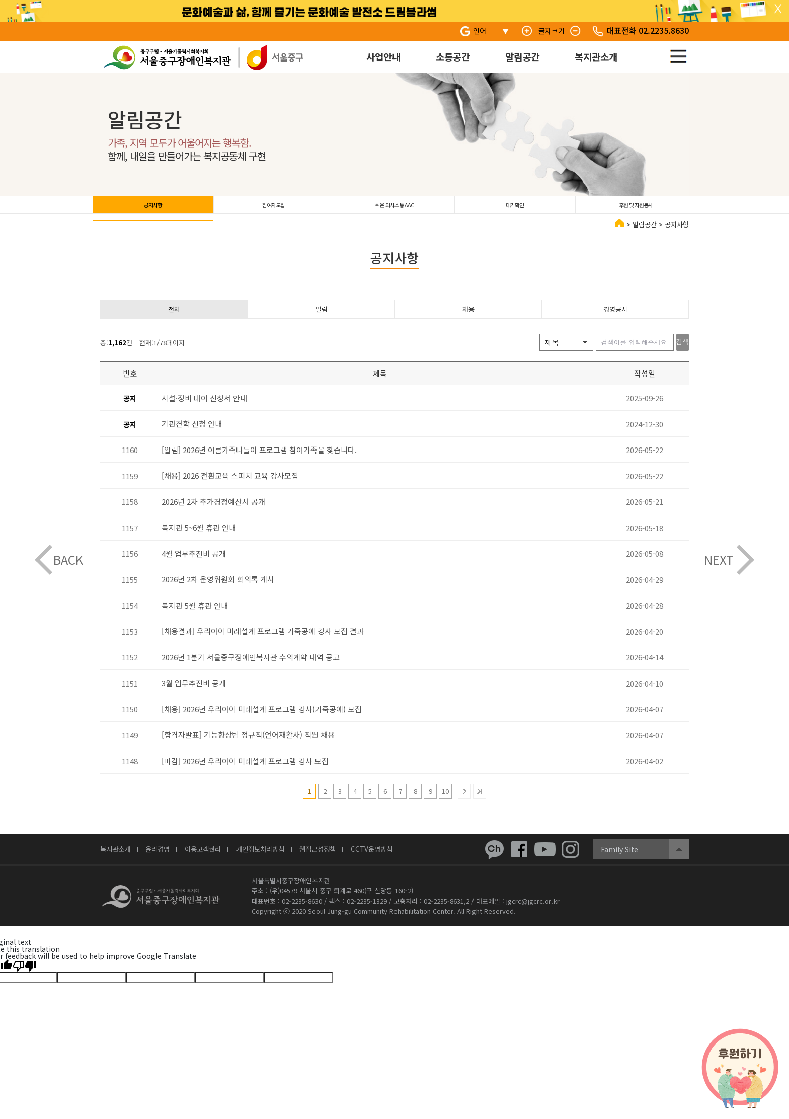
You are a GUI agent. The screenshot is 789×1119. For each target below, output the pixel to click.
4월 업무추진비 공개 (194, 564)
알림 (321, 318)
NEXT (719, 559)
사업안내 (383, 56)
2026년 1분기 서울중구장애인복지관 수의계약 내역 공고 (251, 668)
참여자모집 (273, 208)
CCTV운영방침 (403, 860)
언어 (479, 31)
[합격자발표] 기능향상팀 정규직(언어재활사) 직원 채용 (248, 745)
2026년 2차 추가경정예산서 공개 (213, 512)
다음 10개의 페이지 (464, 802)
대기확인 (515, 208)
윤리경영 (164, 860)
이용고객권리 (215, 860)
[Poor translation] (25, 977)
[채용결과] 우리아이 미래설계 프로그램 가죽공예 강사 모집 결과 (263, 642)
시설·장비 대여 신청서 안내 (204, 409)
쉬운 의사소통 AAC (394, 208)
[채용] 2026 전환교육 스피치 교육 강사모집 (230, 486)
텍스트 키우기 (527, 31)
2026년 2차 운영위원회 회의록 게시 (218, 590)
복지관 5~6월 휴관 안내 (199, 538)
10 (445, 802)
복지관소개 (596, 56)
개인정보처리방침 (279, 860)
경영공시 (615, 318)
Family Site (619, 860)
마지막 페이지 (479, 802)
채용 (468, 318)
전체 (174, 318)
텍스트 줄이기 (576, 31)
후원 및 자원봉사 (636, 208)
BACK (68, 559)
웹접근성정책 (344, 860)
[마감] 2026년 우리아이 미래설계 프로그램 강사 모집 (245, 772)
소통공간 (453, 56)
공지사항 (153, 208)
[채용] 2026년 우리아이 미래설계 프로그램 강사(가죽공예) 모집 (262, 720)
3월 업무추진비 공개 (194, 694)
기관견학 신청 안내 (192, 434)
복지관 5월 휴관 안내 (195, 616)
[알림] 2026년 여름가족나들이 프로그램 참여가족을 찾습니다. (259, 461)
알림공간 (522, 56)
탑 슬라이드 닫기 (778, 9)
